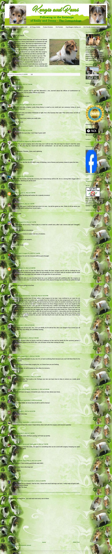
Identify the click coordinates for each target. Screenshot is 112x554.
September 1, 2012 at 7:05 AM (29, 338)
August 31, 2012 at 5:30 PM (24, 159)
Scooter (14, 203)
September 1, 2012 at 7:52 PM (30, 356)
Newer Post (11, 542)
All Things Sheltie (35, 27)
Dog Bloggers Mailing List (73, 27)
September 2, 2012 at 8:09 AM (40, 389)
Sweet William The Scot (19, 481)
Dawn (14, 325)
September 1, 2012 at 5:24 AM (25, 325)
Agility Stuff (24, 27)
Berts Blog (15, 222)
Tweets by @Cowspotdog (94, 181)
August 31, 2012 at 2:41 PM (23, 130)
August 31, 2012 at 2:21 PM (34, 104)
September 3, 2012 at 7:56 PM (39, 444)
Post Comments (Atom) (23, 545)
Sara (13, 84)
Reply (14, 99)
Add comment (12, 494)
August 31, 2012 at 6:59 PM (27, 193)
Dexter (14, 176)
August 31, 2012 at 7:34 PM (31, 253)
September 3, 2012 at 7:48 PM (25, 433)
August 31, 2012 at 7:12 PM (27, 222)
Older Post (76, 542)
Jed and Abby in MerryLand (20, 444)
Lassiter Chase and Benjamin (21, 389)
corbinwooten (16, 356)
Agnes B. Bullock (17, 400)
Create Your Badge (90, 174)
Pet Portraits (59, 27)
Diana (14, 411)
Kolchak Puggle (17, 376)
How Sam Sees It (17, 253)
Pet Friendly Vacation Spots (91, 27)
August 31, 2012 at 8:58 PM (27, 268)
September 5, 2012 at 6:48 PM (36, 481)
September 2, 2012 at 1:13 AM (31, 376)
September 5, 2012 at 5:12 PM (32, 460)
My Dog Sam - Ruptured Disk (21, 295)
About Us (15, 27)
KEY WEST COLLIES (18, 104)
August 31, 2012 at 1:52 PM (23, 84)
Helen (14, 433)
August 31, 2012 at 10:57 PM (39, 295)
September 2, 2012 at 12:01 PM (25, 411)
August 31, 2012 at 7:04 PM (26, 203)
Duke (13, 159)
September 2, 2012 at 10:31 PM (32, 422)
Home (8, 27)
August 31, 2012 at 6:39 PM (25, 176)
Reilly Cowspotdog (90, 149)
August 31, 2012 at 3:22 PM (32, 141)
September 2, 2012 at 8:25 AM (32, 400)
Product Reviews (48, 27)
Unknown (15, 193)
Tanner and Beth (17, 460)
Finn (13, 130)
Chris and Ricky (17, 422)
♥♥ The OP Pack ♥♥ (18, 141)
